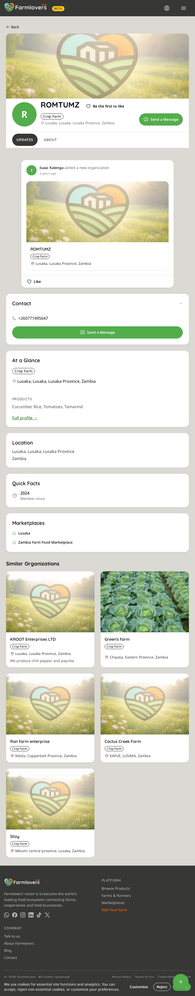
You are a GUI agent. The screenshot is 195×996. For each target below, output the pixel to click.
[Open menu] (183, 8)
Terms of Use (144, 977)
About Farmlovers (19, 943)
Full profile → (25, 418)
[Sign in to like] (105, 106)
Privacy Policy (121, 977)
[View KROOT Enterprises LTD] (50, 619)
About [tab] (50, 139)
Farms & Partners (116, 895)
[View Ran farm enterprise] (50, 717)
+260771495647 (33, 318)
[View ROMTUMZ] (97, 225)
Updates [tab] (25, 139)
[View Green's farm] (145, 619)
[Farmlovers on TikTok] (39, 914)
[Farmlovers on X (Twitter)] (47, 914)
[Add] (181, 982)
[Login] (166, 8)
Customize (139, 986)
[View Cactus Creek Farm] (145, 717)
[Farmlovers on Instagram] (22, 914)
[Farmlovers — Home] (27, 8)
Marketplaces (113, 902)
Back (12, 26)
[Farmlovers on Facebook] (14, 914)
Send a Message (160, 119)
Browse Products (116, 888)
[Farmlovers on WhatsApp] (6, 914)
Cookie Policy (167, 977)
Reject (162, 986)
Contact (10, 957)
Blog (8, 950)
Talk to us (12, 936)
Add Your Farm (114, 909)
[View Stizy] (50, 813)
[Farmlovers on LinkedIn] (31, 914)
